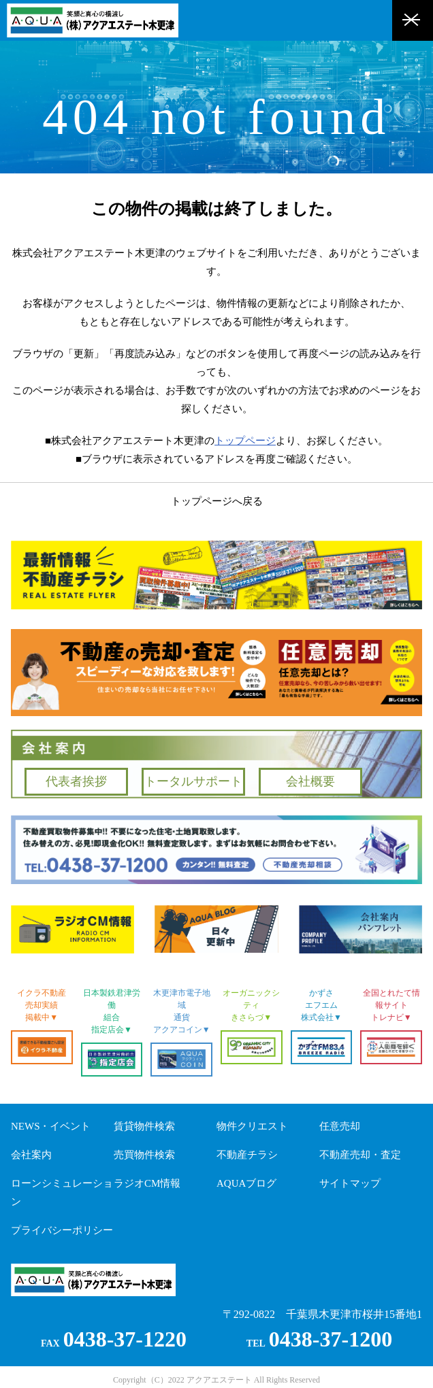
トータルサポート (193, 781)
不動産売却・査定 (360, 1154)
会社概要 (310, 781)
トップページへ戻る (217, 501)
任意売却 (339, 1126)
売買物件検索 (144, 1154)
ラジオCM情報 (147, 1183)
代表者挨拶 (76, 781)
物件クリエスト (252, 1126)
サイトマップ (350, 1183)
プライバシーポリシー (62, 1230)
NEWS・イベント (51, 1126)
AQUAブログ (246, 1183)
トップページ (245, 440)
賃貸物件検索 (144, 1126)
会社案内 (31, 1154)
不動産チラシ (247, 1154)
